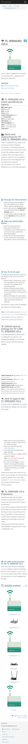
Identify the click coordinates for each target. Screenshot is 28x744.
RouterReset (6, 2)
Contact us (4, 734)
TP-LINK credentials (13, 480)
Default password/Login (10, 86)
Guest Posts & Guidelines (8, 736)
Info (10, 6)
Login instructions (7, 88)
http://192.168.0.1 (9, 448)
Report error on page (19, 716)
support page (21, 571)
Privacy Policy (5, 742)
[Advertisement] (14, 25)
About (3, 731)
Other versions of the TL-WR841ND (11, 93)
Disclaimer (4, 739)
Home (4, 6)
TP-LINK (16, 6)
